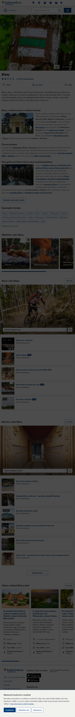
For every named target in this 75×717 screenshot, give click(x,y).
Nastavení (37, 710)
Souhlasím (9, 710)
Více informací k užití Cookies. (22, 704)
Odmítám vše (23, 710)
